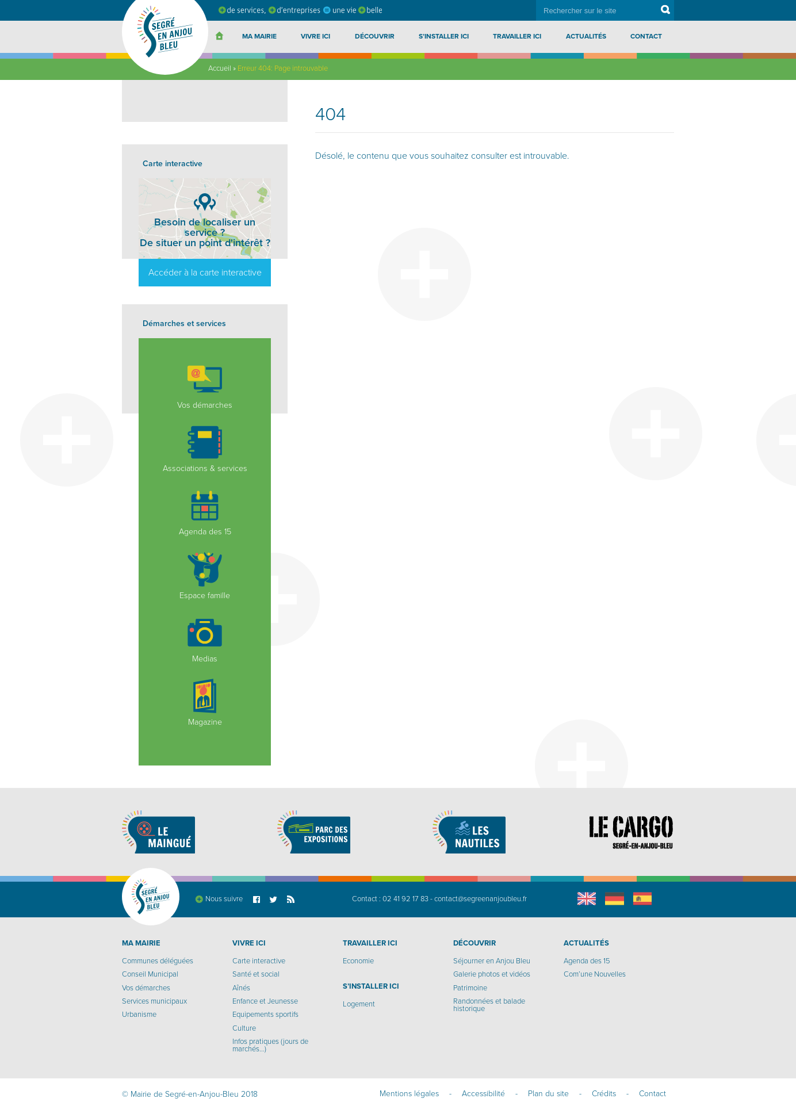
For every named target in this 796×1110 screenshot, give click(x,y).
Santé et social (256, 974)
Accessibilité (483, 1093)
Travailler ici (517, 36)
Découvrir (375, 36)
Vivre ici (315, 36)
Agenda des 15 (205, 512)
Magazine (205, 703)
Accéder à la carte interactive (205, 272)
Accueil (219, 68)
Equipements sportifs (265, 1014)
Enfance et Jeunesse (265, 1001)
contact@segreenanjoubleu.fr (480, 899)
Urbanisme (139, 1014)
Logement (359, 1004)
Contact (646, 36)
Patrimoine (470, 988)
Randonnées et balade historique (489, 1005)
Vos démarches (204, 386)
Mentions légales (409, 1093)
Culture (244, 1028)
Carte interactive (258, 961)
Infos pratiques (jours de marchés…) (270, 1045)
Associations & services (205, 449)
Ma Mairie (259, 36)
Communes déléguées (157, 961)
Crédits (604, 1093)
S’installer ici (444, 36)
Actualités (586, 36)
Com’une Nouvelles (595, 974)
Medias (205, 639)
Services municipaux (154, 1001)
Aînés (241, 988)
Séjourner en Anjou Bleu (491, 961)
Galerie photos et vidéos (491, 974)
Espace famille (204, 576)
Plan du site (548, 1093)
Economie (358, 961)
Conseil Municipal (150, 974)
